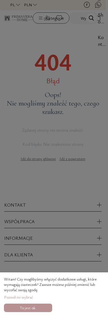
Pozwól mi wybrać (18, 297)
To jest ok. (28, 307)
